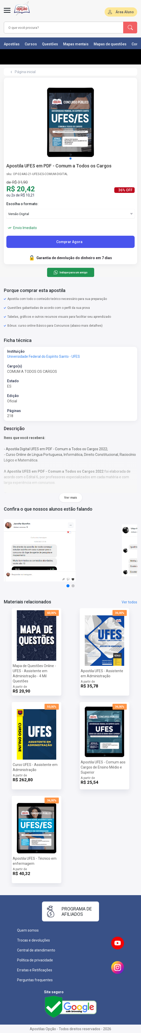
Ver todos (129, 602)
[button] (70, 158)
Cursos (31, 44)
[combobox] (60, 27)
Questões (50, 44)
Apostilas (12, 44)
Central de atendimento (36, 950)
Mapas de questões (110, 44)
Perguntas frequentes (35, 980)
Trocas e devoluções (33, 940)
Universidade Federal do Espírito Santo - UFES (43, 356)
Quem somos (28, 930)
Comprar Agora (69, 242)
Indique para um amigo (70, 272)
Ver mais (70, 497)
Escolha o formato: (22, 204)
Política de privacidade (35, 960)
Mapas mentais (76, 44)
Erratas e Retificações (34, 970)
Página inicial (25, 72)
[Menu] (7, 13)
